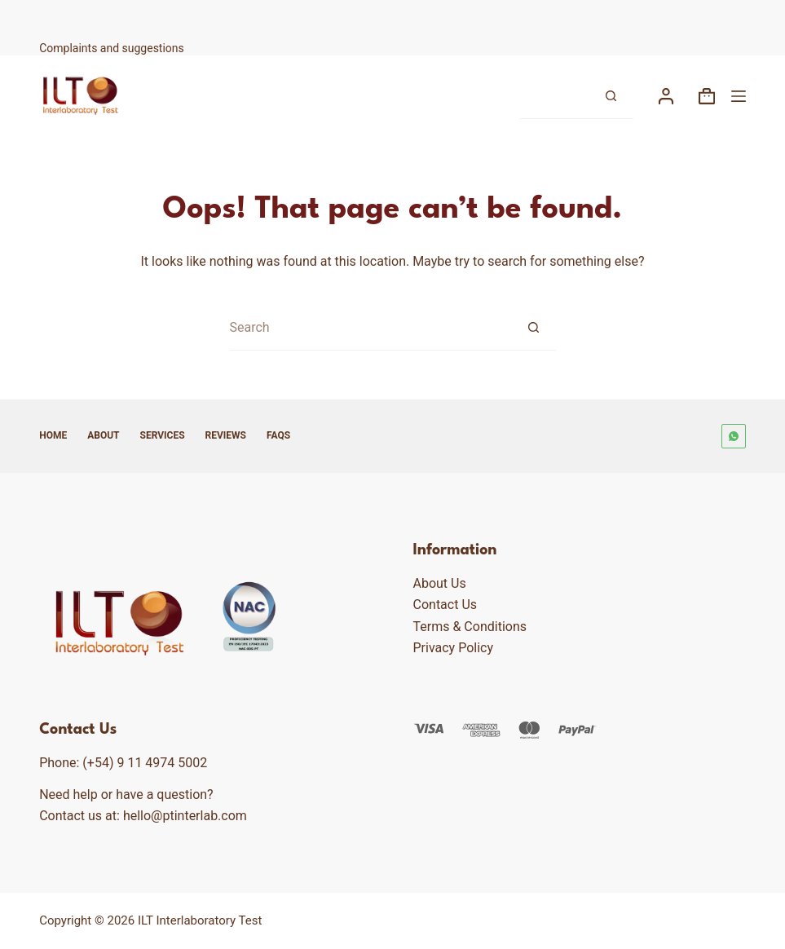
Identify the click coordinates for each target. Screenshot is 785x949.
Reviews (225, 435)
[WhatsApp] (733, 436)
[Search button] (611, 96)
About (103, 435)
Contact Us (445, 604)
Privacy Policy (453, 647)
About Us (439, 583)
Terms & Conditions (470, 626)
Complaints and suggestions (113, 48)
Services (162, 435)
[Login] (666, 96)
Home (53, 435)
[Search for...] (554, 96)
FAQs (278, 435)
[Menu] (738, 96)
